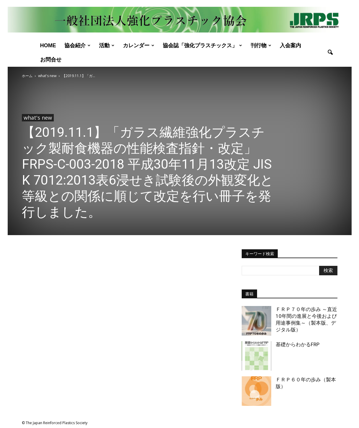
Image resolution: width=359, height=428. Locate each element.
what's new (38, 117)
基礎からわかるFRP (297, 344)
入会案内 (290, 45)
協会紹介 (77, 45)
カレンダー (138, 45)
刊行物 (261, 45)
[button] (330, 52)
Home (48, 45)
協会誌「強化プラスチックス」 (202, 45)
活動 (106, 45)
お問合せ (50, 60)
